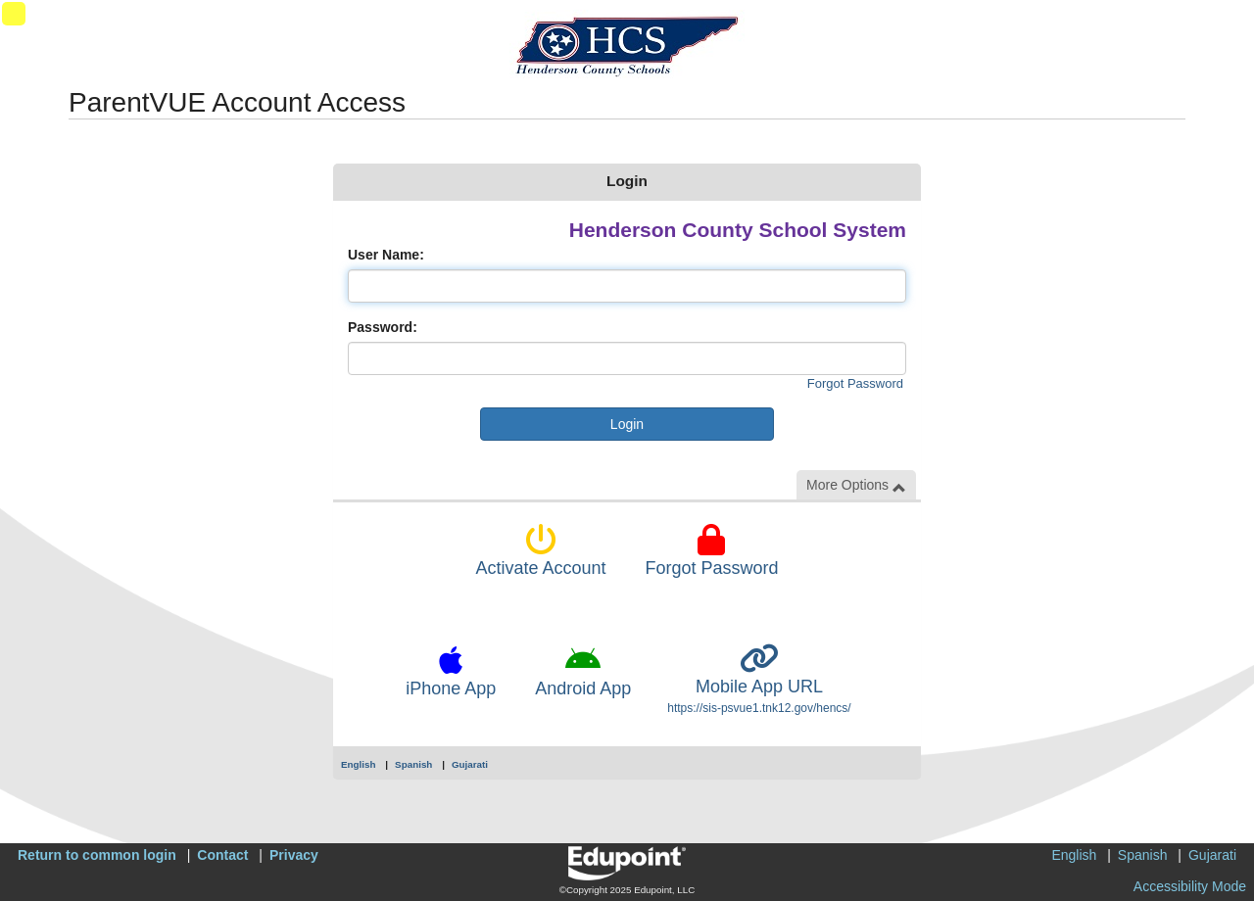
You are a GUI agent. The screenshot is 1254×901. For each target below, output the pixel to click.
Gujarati (470, 764)
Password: (382, 327)
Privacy (293, 855)
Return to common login (97, 855)
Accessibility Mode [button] (1189, 886)
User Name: (386, 254)
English (358, 764)
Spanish (413, 764)
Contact (222, 855)
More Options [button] (856, 485)
